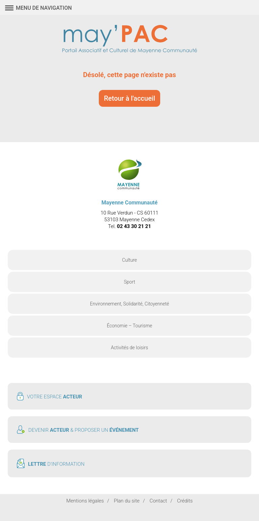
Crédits (185, 501)
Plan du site (126, 501)
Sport (129, 282)
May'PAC (129, 40)
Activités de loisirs (129, 347)
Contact (158, 501)
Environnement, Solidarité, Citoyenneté (129, 303)
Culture (129, 260)
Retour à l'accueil (129, 98)
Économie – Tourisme (129, 325)
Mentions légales (85, 501)
